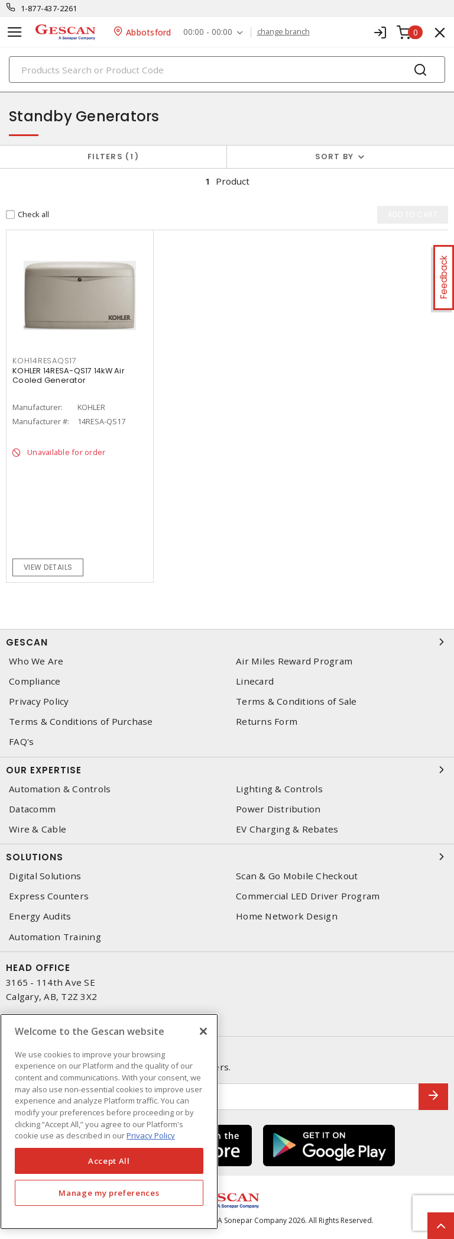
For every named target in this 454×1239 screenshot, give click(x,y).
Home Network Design (287, 916)
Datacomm (32, 809)
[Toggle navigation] (15, 32)
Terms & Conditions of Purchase (81, 721)
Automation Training (55, 937)
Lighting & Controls (279, 789)
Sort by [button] (334, 156)
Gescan (227, 641)
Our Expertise (227, 769)
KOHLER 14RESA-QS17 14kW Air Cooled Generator (68, 375)
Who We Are (36, 661)
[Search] (227, 69)
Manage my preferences (109, 1193)
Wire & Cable (37, 829)
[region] (109, 1122)
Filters (113, 156)
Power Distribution (278, 809)
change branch (283, 32)
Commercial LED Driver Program (308, 896)
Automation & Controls (60, 789)
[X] (203, 1031)
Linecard (255, 681)
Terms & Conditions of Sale (296, 701)
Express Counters (49, 896)
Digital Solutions (45, 876)
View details (48, 567)
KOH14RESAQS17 (44, 361)
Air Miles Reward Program (294, 661)
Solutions (227, 856)
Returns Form (266, 721)
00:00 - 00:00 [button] (207, 32)
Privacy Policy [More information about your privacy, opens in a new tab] (151, 1135)
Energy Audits (40, 916)
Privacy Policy (39, 701)
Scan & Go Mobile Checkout (297, 876)
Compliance (35, 681)
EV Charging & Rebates (287, 829)
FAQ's (21, 741)
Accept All (109, 1161)
